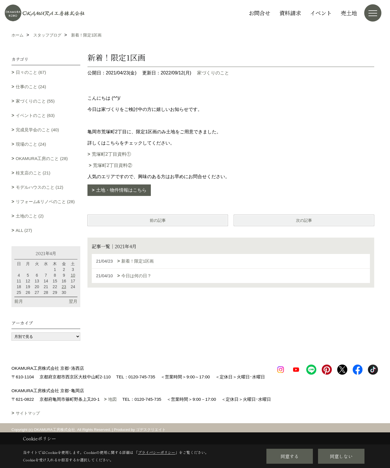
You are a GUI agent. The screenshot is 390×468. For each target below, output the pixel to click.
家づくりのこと (213, 72)
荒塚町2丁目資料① (111, 154)
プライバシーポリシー (156, 452)
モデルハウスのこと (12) (39, 187)
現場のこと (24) (31, 144)
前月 (18, 301)
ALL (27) (24, 230)
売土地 (349, 13)
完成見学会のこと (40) (37, 129)
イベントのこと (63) (35, 115)
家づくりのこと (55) (35, 101)
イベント (321, 13)
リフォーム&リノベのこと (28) (45, 201)
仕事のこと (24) (31, 86)
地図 (112, 407)
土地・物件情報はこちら (121, 190)
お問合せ (259, 13)
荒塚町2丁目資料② (112, 165)
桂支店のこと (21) (33, 172)
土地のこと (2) (30, 215)
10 (73, 275)
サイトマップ (28, 421)
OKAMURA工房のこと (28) (42, 158)
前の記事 (158, 220)
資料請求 (290, 13)
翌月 (73, 301)
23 (64, 286)
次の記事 (304, 220)
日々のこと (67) (31, 72)
